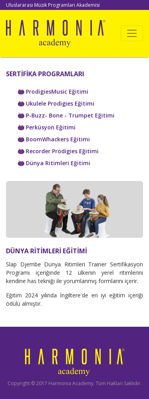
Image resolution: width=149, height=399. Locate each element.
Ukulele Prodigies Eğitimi (56, 103)
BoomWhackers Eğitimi (54, 139)
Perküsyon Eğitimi (46, 127)
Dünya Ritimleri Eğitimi (54, 163)
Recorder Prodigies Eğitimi (58, 151)
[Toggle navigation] (132, 33)
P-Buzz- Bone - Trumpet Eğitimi (66, 115)
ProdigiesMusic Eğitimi (53, 91)
